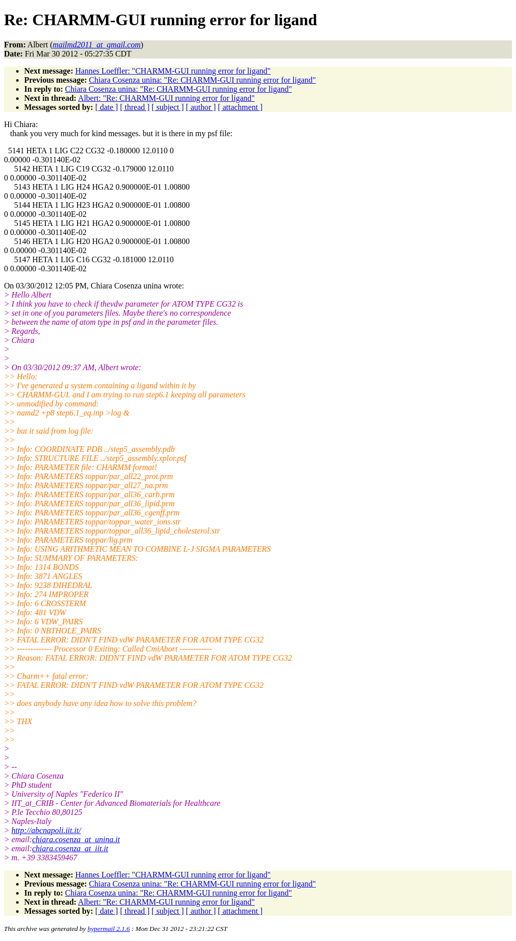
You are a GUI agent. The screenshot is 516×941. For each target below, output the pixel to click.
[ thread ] (135, 107)
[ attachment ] (240, 107)
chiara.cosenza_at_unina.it (76, 839)
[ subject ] (168, 107)
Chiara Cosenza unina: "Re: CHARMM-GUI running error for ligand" (202, 80)
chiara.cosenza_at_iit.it (70, 848)
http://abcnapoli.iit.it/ (46, 830)
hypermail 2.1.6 (109, 928)
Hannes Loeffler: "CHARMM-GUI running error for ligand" (173, 71)
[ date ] (106, 107)
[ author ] (201, 107)
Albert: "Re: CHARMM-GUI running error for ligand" (166, 98)
